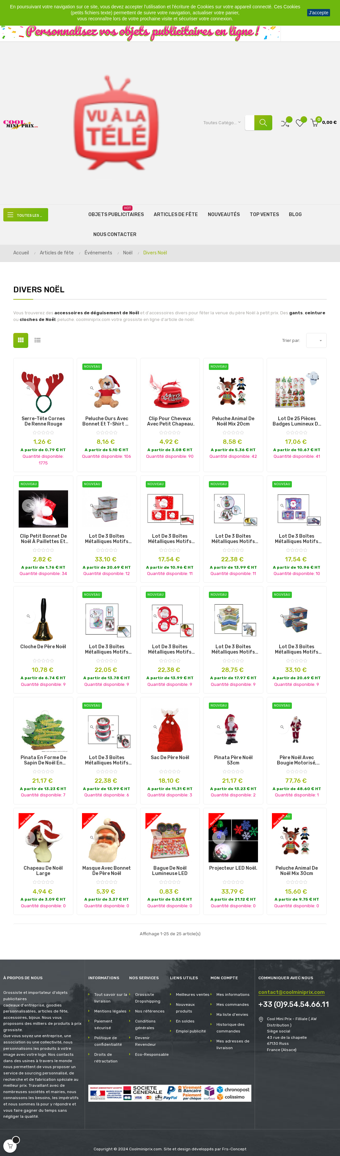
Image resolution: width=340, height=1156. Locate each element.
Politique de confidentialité (108, 1035)
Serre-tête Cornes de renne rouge (43, 416)
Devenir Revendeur (145, 1035)
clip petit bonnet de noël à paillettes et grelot (43, 533)
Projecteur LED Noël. (233, 863)
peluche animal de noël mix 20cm (233, 416)
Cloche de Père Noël (43, 641)
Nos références (150, 1006)
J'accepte (318, 12)
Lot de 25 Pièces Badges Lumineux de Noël (297, 416)
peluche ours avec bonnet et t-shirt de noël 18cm (106, 416)
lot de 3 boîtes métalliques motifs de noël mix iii (296, 533)
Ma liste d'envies (232, 1009)
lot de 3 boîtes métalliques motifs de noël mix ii (106, 533)
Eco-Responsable (152, 1049)
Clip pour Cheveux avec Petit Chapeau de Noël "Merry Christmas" (170, 416)
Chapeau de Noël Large (43, 865)
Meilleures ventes (193, 989)
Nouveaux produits (185, 1002)
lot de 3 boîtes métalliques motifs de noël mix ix (106, 644)
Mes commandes (232, 999)
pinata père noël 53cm (233, 754)
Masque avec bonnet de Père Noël (106, 865)
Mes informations (233, 989)
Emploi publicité (191, 1025)
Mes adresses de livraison (232, 1039)
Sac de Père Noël (170, 752)
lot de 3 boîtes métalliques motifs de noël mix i (106, 754)
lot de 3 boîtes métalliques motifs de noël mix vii (170, 533)
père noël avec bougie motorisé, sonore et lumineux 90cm (296, 754)
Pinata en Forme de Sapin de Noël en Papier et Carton (43, 754)
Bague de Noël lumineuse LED (170, 865)
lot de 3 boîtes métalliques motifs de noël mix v (233, 644)
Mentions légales (110, 1006)
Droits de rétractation (106, 1052)
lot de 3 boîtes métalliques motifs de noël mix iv (170, 644)
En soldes (185, 1015)
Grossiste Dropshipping (147, 992)
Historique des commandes (230, 1022)
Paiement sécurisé (103, 1019)
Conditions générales (145, 1019)
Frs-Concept (234, 1143)
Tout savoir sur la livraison (110, 992)
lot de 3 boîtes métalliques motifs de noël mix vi (296, 644)
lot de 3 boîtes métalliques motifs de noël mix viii (233, 533)
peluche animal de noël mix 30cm (297, 865)
